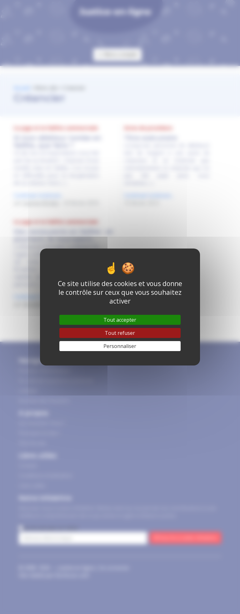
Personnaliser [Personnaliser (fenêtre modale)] (119, 346)
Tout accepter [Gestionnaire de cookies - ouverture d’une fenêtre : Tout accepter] (119, 319)
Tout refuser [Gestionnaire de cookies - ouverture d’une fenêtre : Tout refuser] (120, 333)
